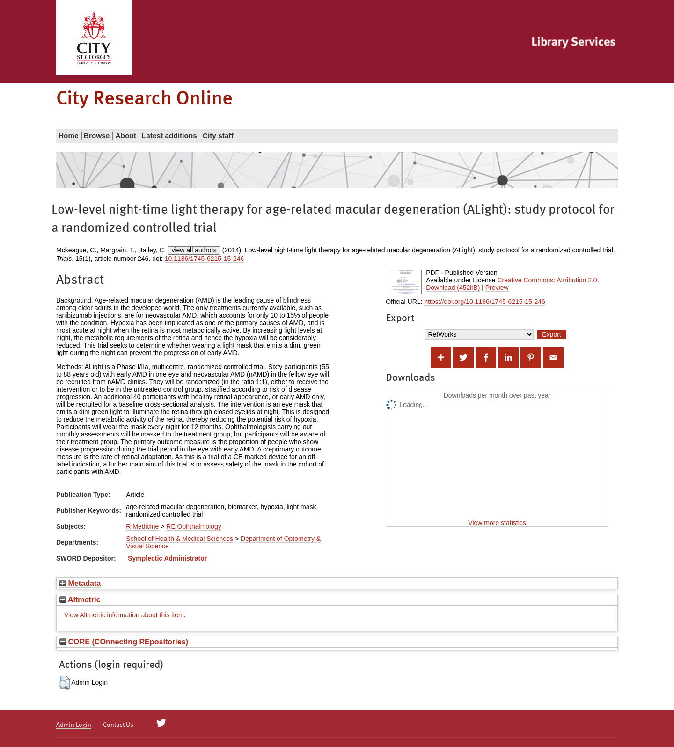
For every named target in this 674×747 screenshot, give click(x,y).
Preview (497, 287)
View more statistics (497, 522)
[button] (64, 683)
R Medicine (142, 526)
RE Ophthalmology (193, 526)
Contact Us (118, 725)
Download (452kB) (453, 287)
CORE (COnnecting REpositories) (123, 641)
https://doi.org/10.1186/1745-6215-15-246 (484, 301)
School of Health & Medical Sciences (179, 538)
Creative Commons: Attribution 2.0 (547, 280)
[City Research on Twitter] (161, 723)
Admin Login (73, 725)
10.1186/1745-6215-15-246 (204, 258)
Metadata (80, 583)
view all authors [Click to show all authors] (194, 250)
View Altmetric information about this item (124, 615)
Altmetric (80, 599)
